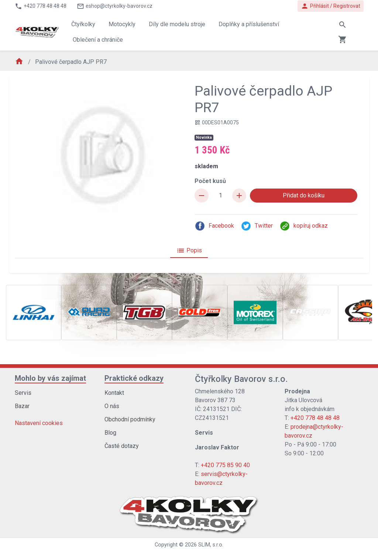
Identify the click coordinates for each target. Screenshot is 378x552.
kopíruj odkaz (303, 226)
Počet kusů (210, 180)
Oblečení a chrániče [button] (98, 39)
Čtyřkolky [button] (83, 24)
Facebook (214, 226)
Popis (189, 250)
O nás (111, 406)
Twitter (257, 226)
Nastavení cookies (39, 423)
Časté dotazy (121, 445)
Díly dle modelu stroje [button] (177, 24)
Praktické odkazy (134, 378)
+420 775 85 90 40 (225, 465)
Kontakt (114, 392)
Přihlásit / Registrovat (330, 6)
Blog (110, 432)
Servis (23, 392)
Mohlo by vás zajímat (50, 378)
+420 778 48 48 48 (315, 417)
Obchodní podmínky (129, 419)
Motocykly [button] (122, 24)
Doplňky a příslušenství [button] (249, 24)
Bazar (22, 406)
